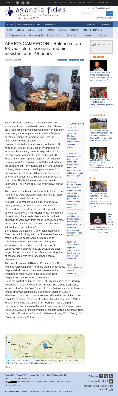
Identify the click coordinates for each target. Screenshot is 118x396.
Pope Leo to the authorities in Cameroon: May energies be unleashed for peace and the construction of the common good (74, 196)
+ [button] (9, 338)
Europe (62, 30)
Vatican (20, 30)
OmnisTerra (53, 35)
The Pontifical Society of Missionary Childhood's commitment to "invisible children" (73, 138)
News (9, 30)
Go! (109, 13)
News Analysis (36, 35)
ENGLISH (62, 2)
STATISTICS (50, 24)
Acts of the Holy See (92, 30)
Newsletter (88, 35)
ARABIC (109, 2)
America (50, 30)
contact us (105, 24)
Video (102, 35)
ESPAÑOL (71, 2)
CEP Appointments (16, 35)
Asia (40, 30)
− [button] (9, 343)
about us (91, 24)
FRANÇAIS (81, 2)
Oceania (74, 30)
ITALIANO (53, 2)
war (82, 60)
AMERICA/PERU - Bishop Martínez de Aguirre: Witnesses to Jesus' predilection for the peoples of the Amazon (101, 165)
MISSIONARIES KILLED (29, 24)
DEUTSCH (91, 2)
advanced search (105, 18)
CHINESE (100, 2)
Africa (31, 30)
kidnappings (62, 60)
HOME (10, 24)
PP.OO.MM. (71, 35)
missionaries (73, 60)
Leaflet (8, 360)
